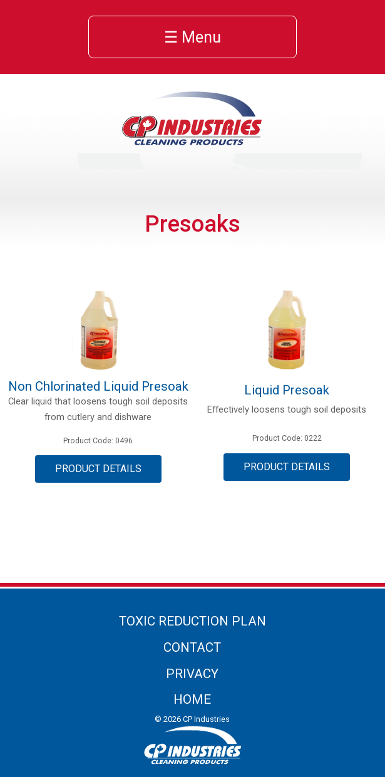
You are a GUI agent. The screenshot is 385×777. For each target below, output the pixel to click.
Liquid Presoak (286, 390)
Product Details (98, 469)
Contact (192, 647)
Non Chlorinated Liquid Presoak (98, 386)
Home (192, 699)
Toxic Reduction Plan (192, 621)
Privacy (192, 673)
